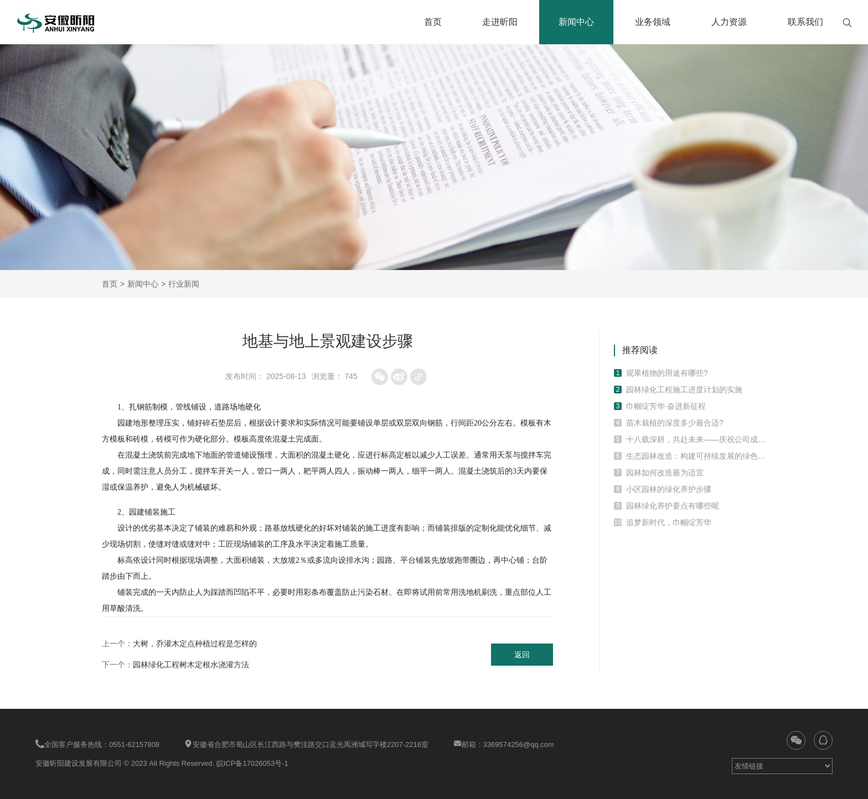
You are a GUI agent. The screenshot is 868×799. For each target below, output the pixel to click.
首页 (433, 22)
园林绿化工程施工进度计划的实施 (684, 389)
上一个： (179, 643)
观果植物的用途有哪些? (667, 373)
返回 (522, 654)
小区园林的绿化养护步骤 (668, 489)
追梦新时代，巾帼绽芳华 (668, 522)
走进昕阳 (500, 22)
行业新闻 (183, 283)
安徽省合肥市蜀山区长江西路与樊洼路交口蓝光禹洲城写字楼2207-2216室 (306, 744)
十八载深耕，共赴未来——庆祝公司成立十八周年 (696, 439)
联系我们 (805, 22)
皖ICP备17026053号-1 (252, 763)
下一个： (175, 664)
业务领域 (652, 22)
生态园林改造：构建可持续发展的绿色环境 (696, 456)
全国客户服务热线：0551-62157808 (97, 744)
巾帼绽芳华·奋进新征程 (666, 406)
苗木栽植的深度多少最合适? (675, 422)
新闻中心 (576, 22)
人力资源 (729, 22)
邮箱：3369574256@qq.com (503, 744)
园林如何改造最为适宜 (665, 472)
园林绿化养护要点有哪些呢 (672, 505)
